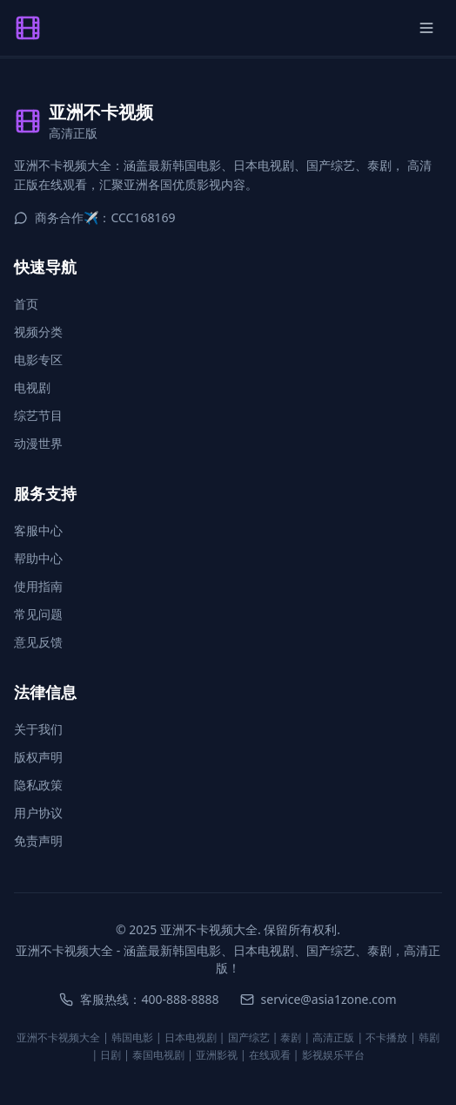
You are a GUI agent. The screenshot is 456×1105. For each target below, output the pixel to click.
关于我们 (38, 729)
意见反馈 (38, 642)
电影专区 (38, 359)
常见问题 (38, 614)
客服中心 (38, 530)
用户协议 (38, 812)
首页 (26, 303)
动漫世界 (38, 443)
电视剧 (32, 387)
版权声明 (38, 757)
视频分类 (38, 331)
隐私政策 (38, 784)
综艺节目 (38, 415)
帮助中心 (38, 558)
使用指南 (38, 586)
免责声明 (38, 840)
